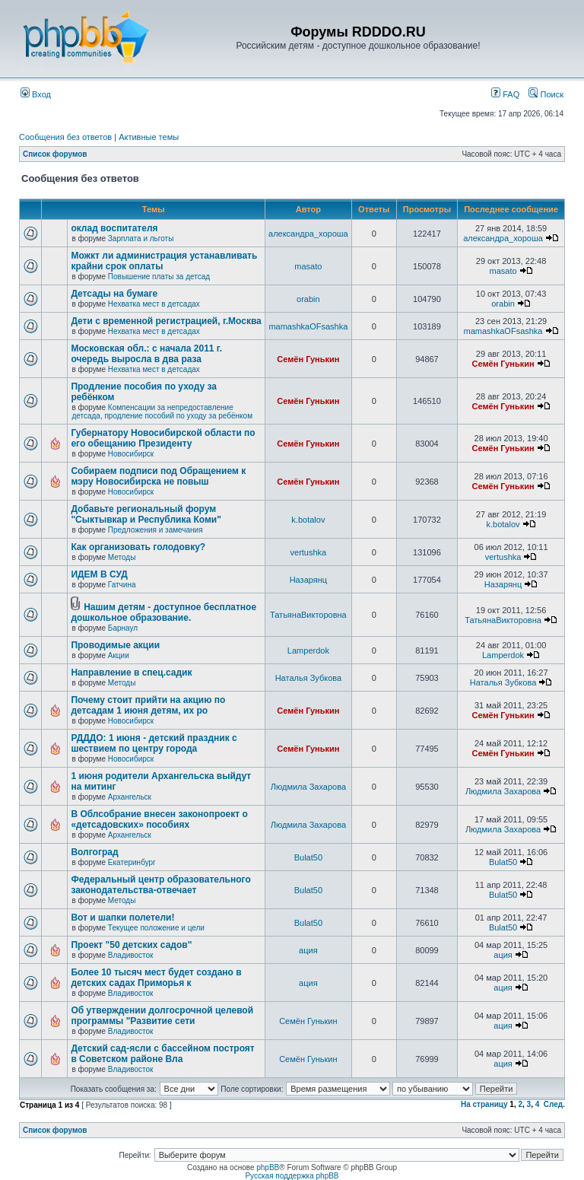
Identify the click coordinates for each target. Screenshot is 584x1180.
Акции (118, 655)
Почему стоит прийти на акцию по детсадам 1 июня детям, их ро (148, 705)
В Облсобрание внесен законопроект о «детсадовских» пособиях (159, 819)
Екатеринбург (132, 862)
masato (308, 266)
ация (308, 950)
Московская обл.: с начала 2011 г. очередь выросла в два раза (146, 353)
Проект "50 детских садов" (131, 945)
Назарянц (308, 579)
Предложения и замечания (155, 530)
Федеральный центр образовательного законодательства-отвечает (160, 884)
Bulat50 (308, 857)
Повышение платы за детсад (159, 276)
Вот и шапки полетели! (122, 917)
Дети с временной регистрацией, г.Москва (166, 321)
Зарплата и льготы (141, 238)
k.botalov (308, 519)
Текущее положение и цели (156, 928)
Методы (122, 557)
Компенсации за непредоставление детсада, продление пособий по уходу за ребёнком (161, 411)
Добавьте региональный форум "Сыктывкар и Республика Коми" (146, 514)
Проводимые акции (115, 645)
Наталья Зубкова (308, 677)
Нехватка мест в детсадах (154, 304)
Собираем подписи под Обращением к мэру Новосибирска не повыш (158, 476)
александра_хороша (308, 233)
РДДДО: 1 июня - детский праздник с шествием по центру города (153, 743)
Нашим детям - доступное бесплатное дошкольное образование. (163, 612)
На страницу (484, 1104)
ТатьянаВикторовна (308, 614)
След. (554, 1104)
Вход (36, 94)
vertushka (308, 552)
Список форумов (55, 154)
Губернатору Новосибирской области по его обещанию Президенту (163, 438)
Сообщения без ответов (65, 137)
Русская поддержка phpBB (291, 1176)
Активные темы (149, 137)
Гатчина (122, 584)
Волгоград (94, 852)
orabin (308, 299)
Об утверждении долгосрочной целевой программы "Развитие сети (162, 1015)
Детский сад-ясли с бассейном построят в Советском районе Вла (162, 1053)
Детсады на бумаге (114, 293)
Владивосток (131, 955)
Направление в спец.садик (131, 672)
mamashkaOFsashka (308, 326)
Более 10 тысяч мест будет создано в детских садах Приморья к (156, 977)
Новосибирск (131, 454)
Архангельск (129, 797)
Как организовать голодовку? (138, 547)
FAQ (505, 94)
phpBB (267, 1167)
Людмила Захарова (308, 786)
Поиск (545, 94)
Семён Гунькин (308, 359)
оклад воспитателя (114, 228)
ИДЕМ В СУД (99, 574)
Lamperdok (308, 650)
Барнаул (123, 628)
